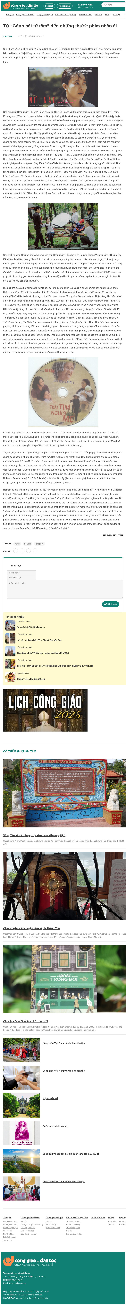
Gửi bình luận (110, 604)
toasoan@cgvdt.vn (17, 1283)
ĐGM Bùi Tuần (85, 14)
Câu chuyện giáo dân (29, 1234)
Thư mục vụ (7, 1240)
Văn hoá (98, 14)
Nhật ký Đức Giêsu (10, 1225)
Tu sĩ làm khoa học (53, 1228)
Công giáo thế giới (45, 14)
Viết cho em (7, 1231)
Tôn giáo (9, 14)
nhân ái (27, 544)
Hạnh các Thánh (23, 673)
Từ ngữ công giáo (73, 1228)
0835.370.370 (16, 1280)
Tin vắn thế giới (51, 1225)
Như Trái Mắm (8, 1234)
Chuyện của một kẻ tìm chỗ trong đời (25, 1021)
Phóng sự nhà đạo (28, 1228)
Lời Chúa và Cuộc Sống (65, 14)
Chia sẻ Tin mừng (73, 1225)
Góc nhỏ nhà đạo (27, 1231)
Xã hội (107, 14)
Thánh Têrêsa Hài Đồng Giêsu (31, 679)
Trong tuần (112, 1221)
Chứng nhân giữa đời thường (32, 1225)
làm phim (40, 544)
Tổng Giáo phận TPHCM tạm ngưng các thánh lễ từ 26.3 (43, 653)
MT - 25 (122, 1221)
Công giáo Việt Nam (25, 14)
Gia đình (111, 1225)
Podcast (49, 6)
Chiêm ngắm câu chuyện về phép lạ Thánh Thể (31, 928)
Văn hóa (7, 36)
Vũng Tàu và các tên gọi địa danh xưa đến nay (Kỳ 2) (34, 835)
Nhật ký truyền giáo (10, 1228)
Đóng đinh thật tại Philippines (31, 627)
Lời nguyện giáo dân (74, 1234)
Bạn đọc (116, 14)
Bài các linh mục (9, 1237)
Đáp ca (69, 1231)
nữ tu (17, 544)
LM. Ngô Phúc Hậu (10, 1221)
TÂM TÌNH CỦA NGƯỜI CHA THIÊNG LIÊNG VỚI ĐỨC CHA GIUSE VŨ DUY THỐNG (55, 666)
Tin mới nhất (64, 6)
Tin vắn (23, 1221)
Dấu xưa (49, 1221)
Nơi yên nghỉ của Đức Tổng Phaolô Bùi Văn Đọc (39, 640)
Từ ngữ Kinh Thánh (73, 1221)
